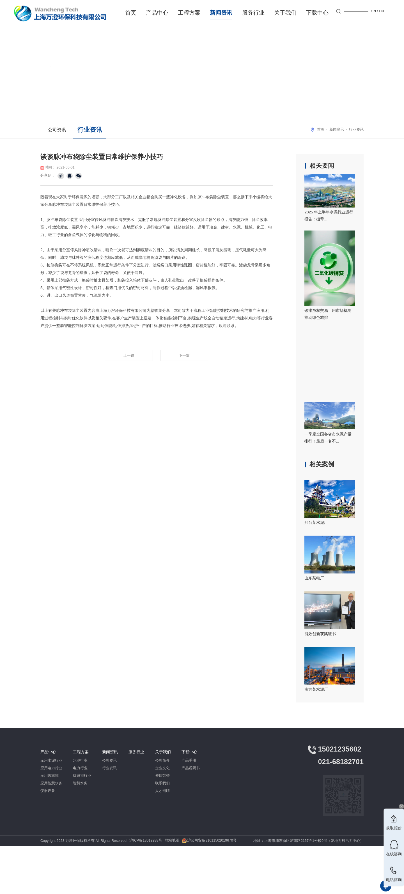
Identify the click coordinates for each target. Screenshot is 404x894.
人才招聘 (162, 791)
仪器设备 (47, 791)
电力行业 (80, 768)
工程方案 (189, 13)
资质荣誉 (162, 776)
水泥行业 (80, 760)
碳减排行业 (82, 776)
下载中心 (317, 13)
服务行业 (253, 13)
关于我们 (285, 13)
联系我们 (162, 783)
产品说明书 (191, 768)
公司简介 (162, 760)
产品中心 (157, 13)
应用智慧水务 (51, 783)
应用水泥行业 (51, 760)
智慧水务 (80, 783)
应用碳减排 (49, 776)
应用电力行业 (51, 768)
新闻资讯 (221, 13)
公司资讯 (57, 129)
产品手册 (189, 760)
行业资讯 (356, 130)
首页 (130, 13)
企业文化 (162, 768)
